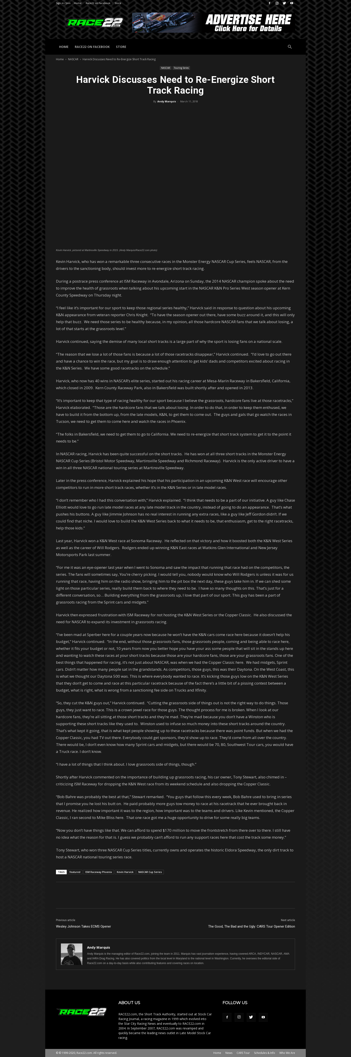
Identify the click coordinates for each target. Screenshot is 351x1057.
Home (77, 3)
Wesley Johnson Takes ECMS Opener (83, 926)
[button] (289, 47)
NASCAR (73, 59)
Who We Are (287, 1053)
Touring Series (181, 67)
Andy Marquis (166, 101)
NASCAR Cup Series (150, 872)
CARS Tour (243, 1053)
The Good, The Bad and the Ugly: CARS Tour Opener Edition (251, 926)
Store (118, 3)
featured (75, 872)
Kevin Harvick (125, 872)
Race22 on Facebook (98, 3)
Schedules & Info (264, 1053)
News (228, 1053)
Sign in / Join (63, 3)
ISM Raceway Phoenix (98, 872)
